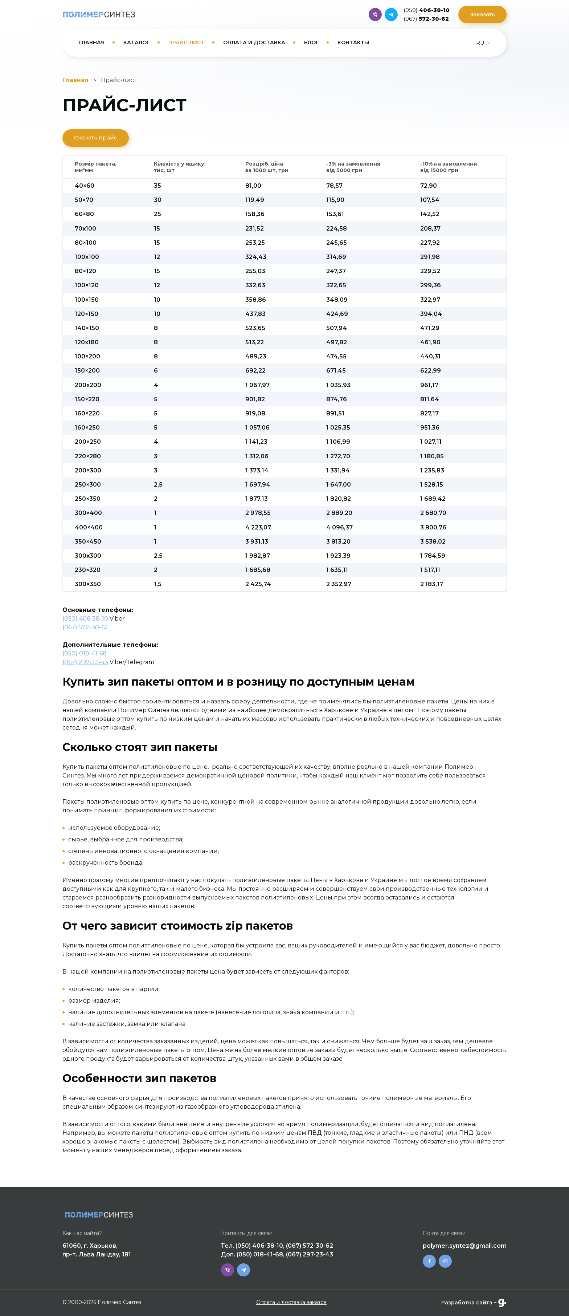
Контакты (353, 42)
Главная (92, 42)
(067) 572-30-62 (85, 627)
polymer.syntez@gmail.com (465, 1245)
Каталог (136, 42)
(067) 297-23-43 (85, 662)
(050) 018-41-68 (84, 653)
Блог (311, 42)
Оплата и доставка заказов (291, 1302)
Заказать (482, 14)
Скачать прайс (95, 137)
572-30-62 (426, 18)
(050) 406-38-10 (85, 618)
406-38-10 (427, 10)
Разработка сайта (466, 1302)
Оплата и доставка (254, 42)
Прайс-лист (186, 42)
